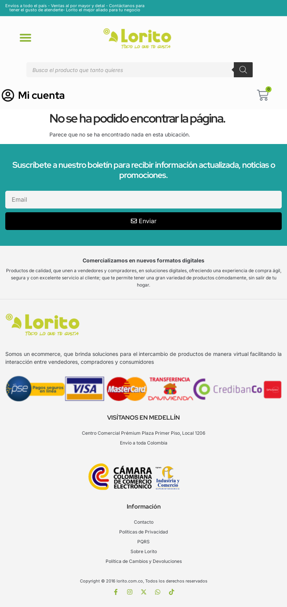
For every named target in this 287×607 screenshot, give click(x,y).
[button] (26, 37)
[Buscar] (243, 69)
